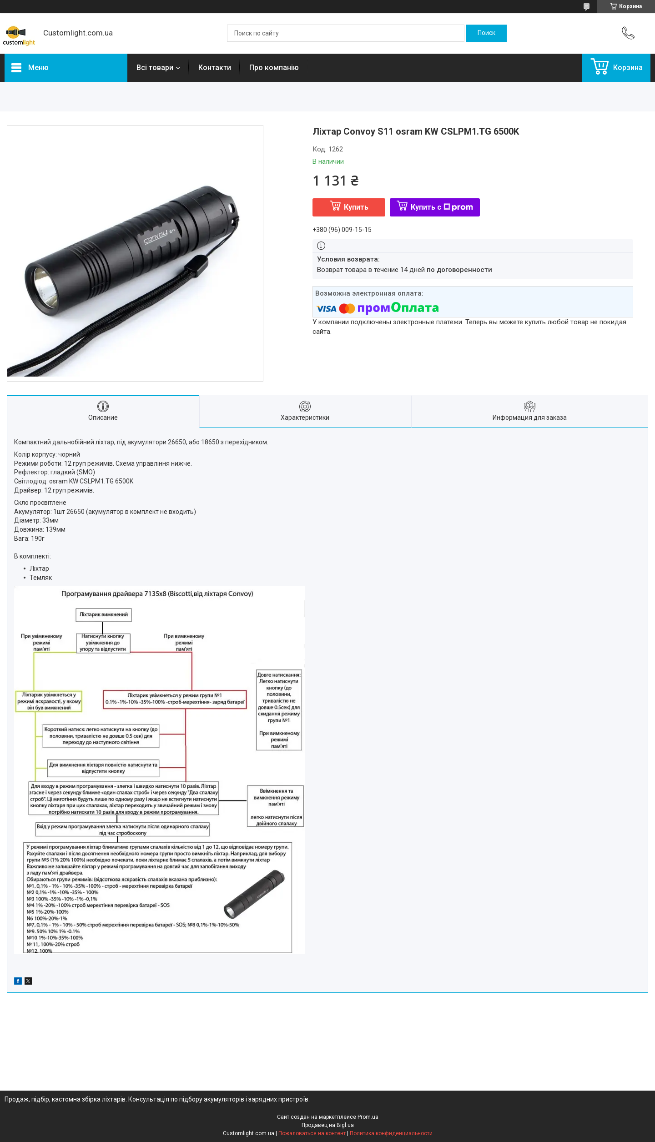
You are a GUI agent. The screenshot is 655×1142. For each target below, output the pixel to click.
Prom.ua (368, 1117)
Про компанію (274, 67)
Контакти (214, 67)
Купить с (442, 207)
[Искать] (486, 33)
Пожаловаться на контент (312, 1133)
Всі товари (154, 67)
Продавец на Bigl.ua (328, 1125)
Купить (356, 207)
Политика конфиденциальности (391, 1133)
